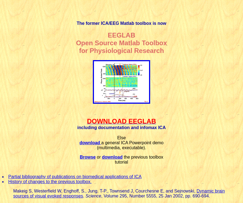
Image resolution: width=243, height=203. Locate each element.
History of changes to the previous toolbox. (49, 181)
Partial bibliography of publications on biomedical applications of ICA (75, 176)
